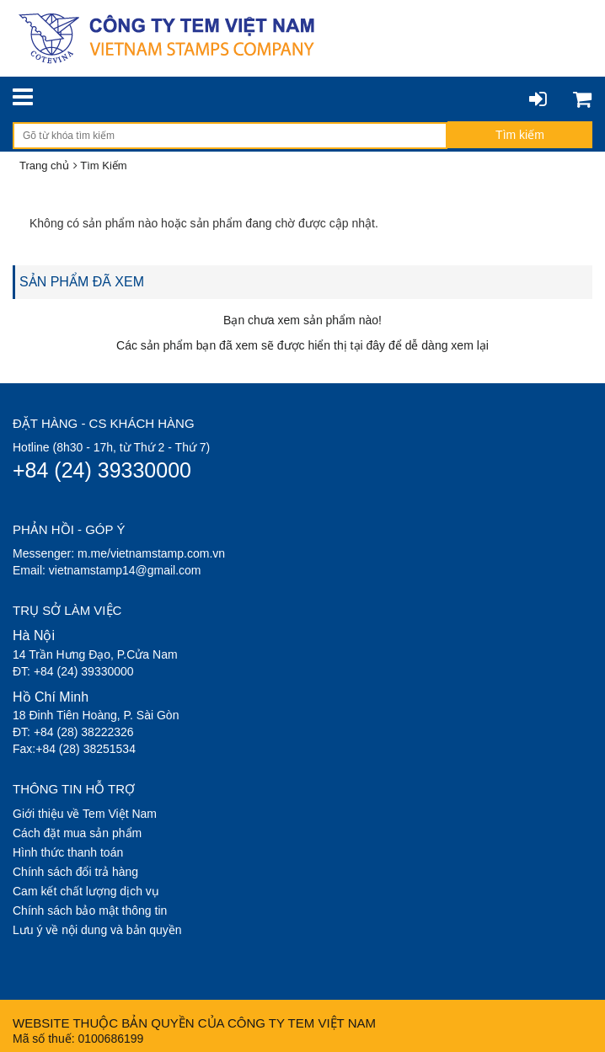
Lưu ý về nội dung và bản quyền (97, 930)
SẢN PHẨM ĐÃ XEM (81, 282)
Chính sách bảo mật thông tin (90, 910)
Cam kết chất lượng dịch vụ (86, 891)
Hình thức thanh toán (68, 852)
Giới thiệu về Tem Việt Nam (85, 813)
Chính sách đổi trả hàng (75, 871)
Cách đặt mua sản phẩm (77, 833)
